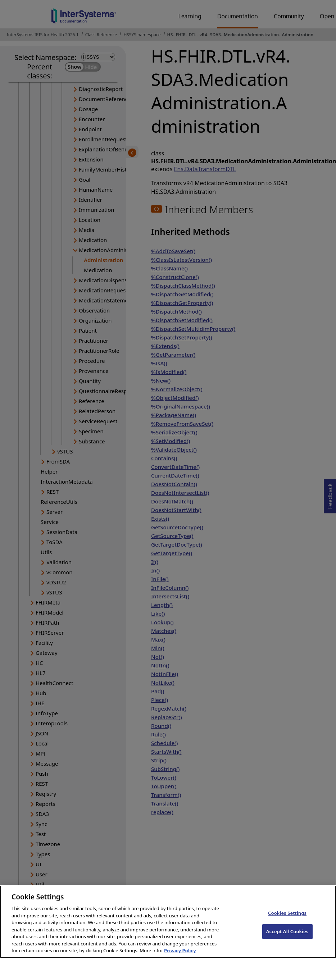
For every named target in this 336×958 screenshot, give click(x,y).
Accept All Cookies (287, 941)
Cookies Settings (287, 923)
